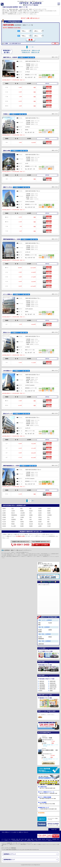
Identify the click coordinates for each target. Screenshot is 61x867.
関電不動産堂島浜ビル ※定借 (30, 465)
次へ (33, 47)
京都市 (51, 690)
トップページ (4, 843)
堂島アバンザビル (30, 187)
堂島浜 (19, 27)
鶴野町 (40, 515)
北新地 (50, 629)
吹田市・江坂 (52, 688)
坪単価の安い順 (26, 52)
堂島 (30, 517)
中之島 (15, 27)
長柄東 (31, 521)
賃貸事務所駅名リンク (9, 859)
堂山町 (4, 519)
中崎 (30, 519)
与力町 (49, 526)
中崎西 (40, 519)
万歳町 (22, 523)
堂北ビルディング (30, 413)
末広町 (40, 512)
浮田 (12, 508)
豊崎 (21, 519)
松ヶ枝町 (13, 526)
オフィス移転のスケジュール (12, 844)
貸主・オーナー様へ (14, 843)
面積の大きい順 (35, 52)
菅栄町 (40, 510)
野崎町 (13, 523)
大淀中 (4, 510)
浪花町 (40, 521)
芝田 (30, 512)
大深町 (40, 508)
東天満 (31, 523)
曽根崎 (4, 515)
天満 (12, 517)
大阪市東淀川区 (53, 685)
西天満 (4, 523)
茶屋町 (31, 515)
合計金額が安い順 (25, 50)
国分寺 (13, 512)
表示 (55, 43)
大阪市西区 (41, 683)
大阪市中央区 (52, 681)
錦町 (48, 521)
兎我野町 (13, 519)
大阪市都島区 (42, 688)
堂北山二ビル (30, 332)
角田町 (22, 510)
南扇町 (22, 526)
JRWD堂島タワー (30, 370)
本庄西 (49, 523)
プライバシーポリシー (22, 843)
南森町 (31, 526)
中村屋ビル (30, 113)
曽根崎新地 (10, 27)
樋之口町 (40, 523)
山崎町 (40, 526)
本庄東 (4, 526)
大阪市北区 (41, 643)
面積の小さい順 (36, 50)
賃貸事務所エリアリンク (10, 854)
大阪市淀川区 (52, 683)
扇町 (30, 508)
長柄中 (13, 521)
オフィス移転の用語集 (22, 844)
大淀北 (49, 508)
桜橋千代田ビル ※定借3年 (30, 57)
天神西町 (49, 515)
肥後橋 (40, 631)
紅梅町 (4, 512)
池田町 (4, 508)
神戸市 (40, 690)
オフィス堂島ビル (30, 294)
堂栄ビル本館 (30, 150)
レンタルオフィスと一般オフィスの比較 (33, 844)
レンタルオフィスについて (46, 844)
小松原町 (22, 512)
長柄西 (22, 521)
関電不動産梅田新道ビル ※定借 (30, 239)
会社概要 (8, 843)
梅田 (21, 508)
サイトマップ (29, 843)
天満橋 (22, 517)
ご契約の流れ (4, 844)
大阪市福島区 (42, 685)
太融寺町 (22, 515)
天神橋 (4, 517)
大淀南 (13, 510)
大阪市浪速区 (42, 686)
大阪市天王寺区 (53, 686)
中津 (48, 519)
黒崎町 (49, 510)
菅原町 (49, 512)
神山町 (31, 510)
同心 (48, 517)
